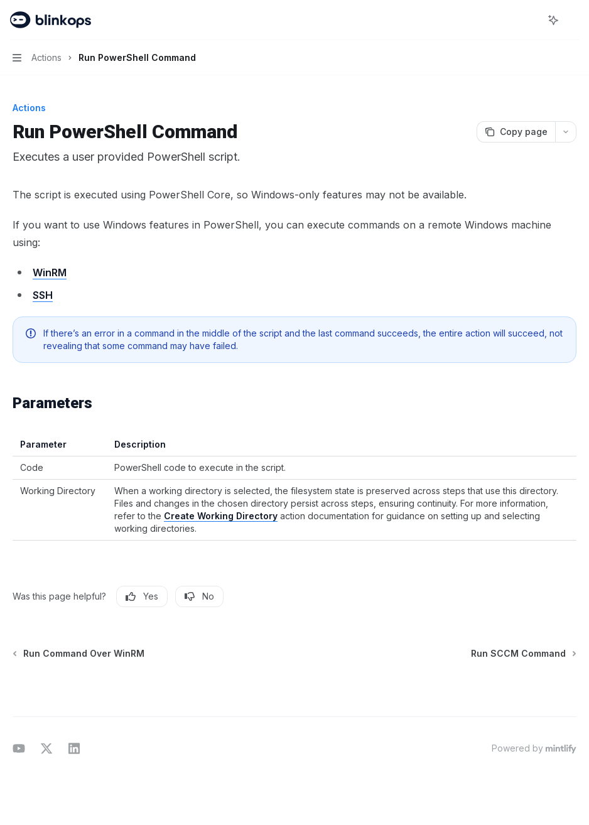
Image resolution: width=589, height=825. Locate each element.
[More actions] (572, 20)
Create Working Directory (221, 515)
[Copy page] (516, 132)
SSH (43, 295)
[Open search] (530, 20)
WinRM (50, 272)
